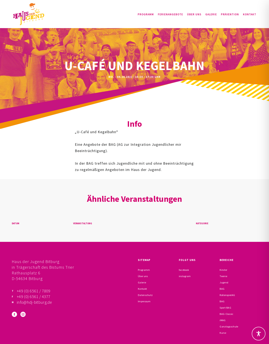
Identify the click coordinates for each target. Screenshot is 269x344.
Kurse (223, 332)
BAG (222, 288)
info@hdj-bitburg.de (34, 302)
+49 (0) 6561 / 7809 (33, 290)
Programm (146, 14)
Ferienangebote (170, 14)
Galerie (211, 14)
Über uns (194, 14)
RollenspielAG (227, 295)
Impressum (144, 301)
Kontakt (249, 14)
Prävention (230, 14)
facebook (184, 269)
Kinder (223, 269)
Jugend (224, 282)
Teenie (223, 276)
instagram (185, 276)
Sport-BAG (225, 307)
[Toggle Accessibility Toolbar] (258, 333)
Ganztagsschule (229, 326)
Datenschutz (145, 295)
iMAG (222, 320)
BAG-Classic (226, 313)
